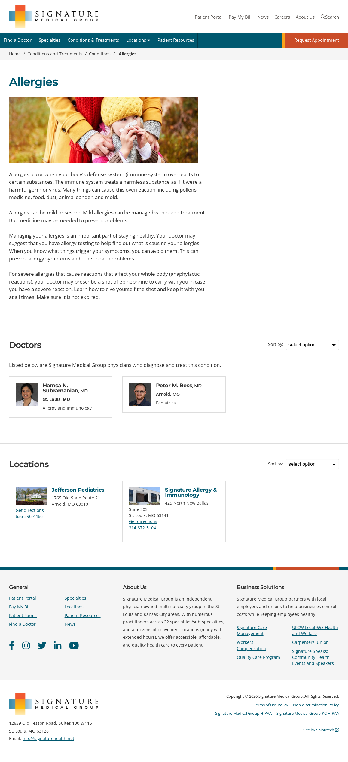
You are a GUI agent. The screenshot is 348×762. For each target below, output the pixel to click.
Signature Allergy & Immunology (191, 492)
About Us (305, 17)
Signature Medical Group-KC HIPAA (307, 713)
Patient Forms (23, 615)
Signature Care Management (252, 630)
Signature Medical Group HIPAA (243, 713)
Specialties (49, 40)
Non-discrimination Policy (316, 705)
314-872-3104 (142, 527)
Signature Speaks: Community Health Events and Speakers (313, 657)
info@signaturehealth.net (48, 738)
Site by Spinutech (321, 730)
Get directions (30, 510)
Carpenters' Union (310, 642)
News (263, 17)
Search (330, 17)
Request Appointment (316, 40)
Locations (138, 40)
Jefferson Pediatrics (78, 490)
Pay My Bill (240, 17)
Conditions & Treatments (93, 40)
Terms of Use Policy (271, 705)
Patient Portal (209, 17)
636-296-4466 (29, 516)
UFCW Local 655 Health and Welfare (315, 630)
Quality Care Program (258, 657)
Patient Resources (175, 40)
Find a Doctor (18, 40)
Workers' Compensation (251, 645)
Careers (282, 17)
